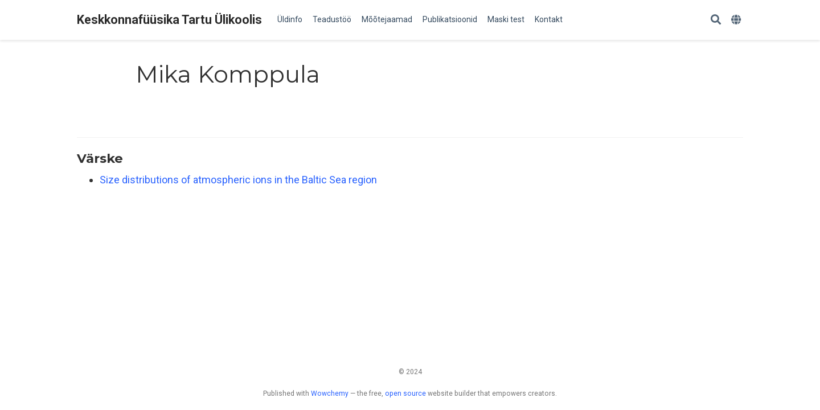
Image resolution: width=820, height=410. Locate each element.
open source (405, 393)
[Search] (716, 20)
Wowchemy (329, 393)
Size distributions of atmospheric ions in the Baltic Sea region (238, 180)
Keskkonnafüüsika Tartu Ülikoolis (169, 20)
